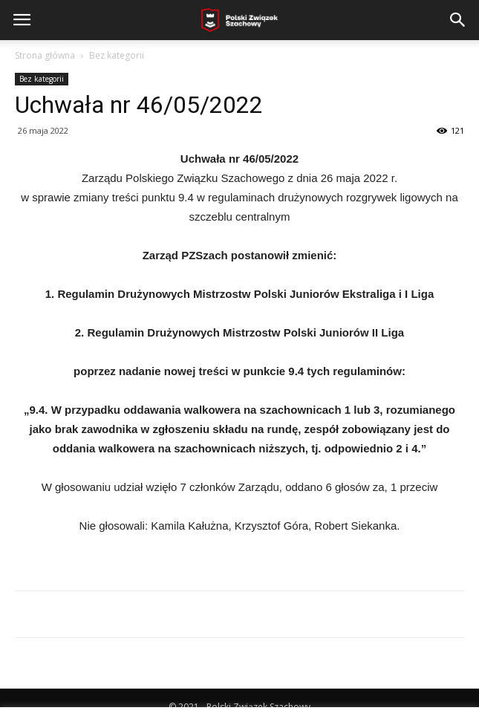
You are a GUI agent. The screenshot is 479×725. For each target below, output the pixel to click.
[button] (458, 20)
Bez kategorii (116, 55)
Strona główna (45, 55)
